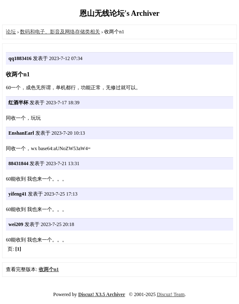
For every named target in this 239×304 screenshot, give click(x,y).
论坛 (11, 32)
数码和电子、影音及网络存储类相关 (60, 32)
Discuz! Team (171, 294)
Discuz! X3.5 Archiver (101, 294)
